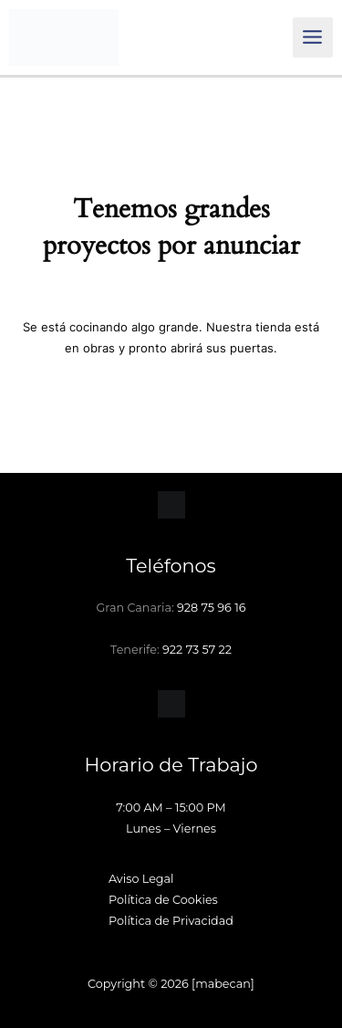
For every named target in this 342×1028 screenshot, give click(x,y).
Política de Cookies (163, 900)
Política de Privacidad (171, 921)
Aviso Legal (141, 879)
